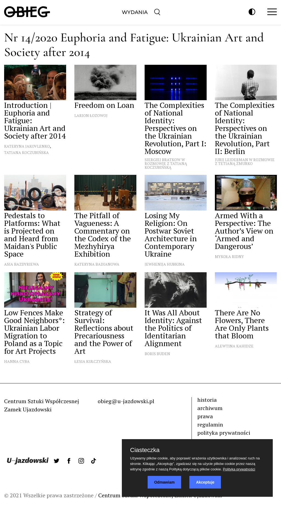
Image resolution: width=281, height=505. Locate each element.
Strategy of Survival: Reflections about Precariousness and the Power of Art (103, 331)
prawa (205, 416)
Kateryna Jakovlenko (27, 146)
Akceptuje (205, 482)
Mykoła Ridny (229, 256)
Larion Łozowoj (91, 115)
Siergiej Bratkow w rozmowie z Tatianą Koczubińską (166, 163)
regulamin (210, 424)
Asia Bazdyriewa (21, 264)
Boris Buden (157, 353)
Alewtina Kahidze (234, 346)
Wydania (135, 12)
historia (207, 399)
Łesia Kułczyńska (92, 361)
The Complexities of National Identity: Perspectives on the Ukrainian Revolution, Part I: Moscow (175, 128)
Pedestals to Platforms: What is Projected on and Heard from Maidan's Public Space (32, 234)
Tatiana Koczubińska (26, 152)
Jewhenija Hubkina (165, 264)
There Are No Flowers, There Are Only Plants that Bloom (242, 324)
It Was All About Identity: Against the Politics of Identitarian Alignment (173, 327)
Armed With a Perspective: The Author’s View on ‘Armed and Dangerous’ (244, 230)
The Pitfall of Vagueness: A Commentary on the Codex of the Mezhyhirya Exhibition (102, 234)
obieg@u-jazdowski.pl (126, 401)
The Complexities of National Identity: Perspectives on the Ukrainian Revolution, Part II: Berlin (244, 128)
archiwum (210, 408)
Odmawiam (164, 482)
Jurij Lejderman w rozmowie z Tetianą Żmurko (245, 161)
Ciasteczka (145, 450)
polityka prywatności (223, 432)
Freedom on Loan (104, 105)
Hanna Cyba (17, 361)
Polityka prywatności (239, 469)
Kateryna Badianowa (96, 264)
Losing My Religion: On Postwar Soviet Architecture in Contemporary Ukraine (171, 234)
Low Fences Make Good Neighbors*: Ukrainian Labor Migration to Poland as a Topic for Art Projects (34, 331)
